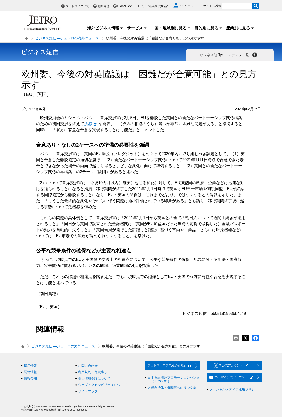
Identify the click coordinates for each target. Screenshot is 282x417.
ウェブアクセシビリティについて (102, 385)
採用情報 (30, 366)
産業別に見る (240, 28)
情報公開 (30, 378)
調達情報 (30, 372)
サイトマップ (88, 391)
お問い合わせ (88, 366)
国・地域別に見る (173, 28)
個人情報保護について (94, 378)
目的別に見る (208, 28)
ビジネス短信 (39, 52)
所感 (91, 124)
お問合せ (103, 6)
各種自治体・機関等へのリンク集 (172, 388)
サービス (137, 28)
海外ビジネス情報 (105, 28)
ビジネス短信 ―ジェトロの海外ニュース (67, 38)
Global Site (124, 6)
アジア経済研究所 (154, 6)
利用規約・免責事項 (92, 372)
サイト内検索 (212, 6)
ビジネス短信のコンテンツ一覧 (229, 55)
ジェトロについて (77, 6)
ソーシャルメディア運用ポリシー (233, 389)
